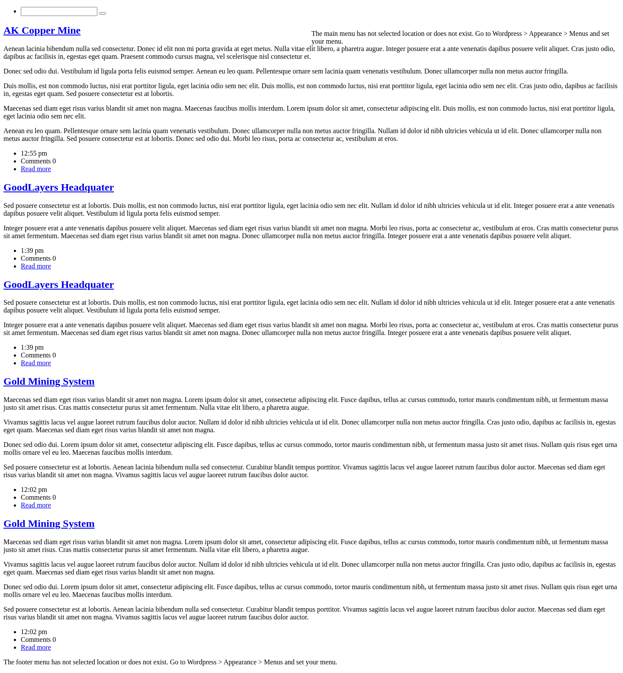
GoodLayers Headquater (58, 187)
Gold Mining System (49, 381)
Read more (36, 168)
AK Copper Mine (41, 30)
